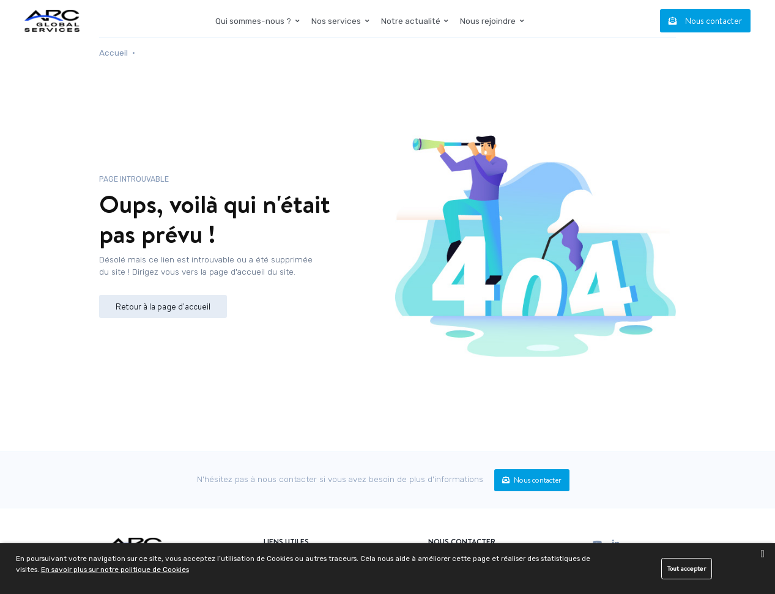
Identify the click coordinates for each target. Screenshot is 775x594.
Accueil (113, 53)
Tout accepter (686, 568)
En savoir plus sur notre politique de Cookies (115, 569)
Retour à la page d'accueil (163, 306)
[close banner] (762, 554)
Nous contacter (706, 20)
